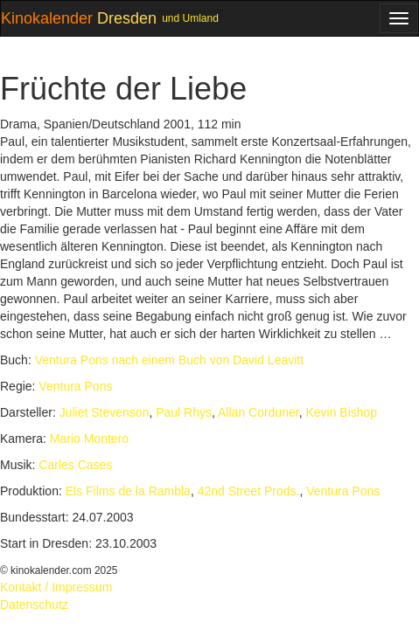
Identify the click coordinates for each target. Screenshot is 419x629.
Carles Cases (75, 465)
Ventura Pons (75, 386)
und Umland (190, 18)
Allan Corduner (258, 412)
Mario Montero (89, 439)
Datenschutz (34, 605)
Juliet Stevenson (104, 412)
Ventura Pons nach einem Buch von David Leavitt (169, 360)
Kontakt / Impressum (56, 587)
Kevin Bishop (341, 412)
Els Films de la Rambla (128, 491)
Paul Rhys (184, 412)
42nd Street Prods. (249, 491)
